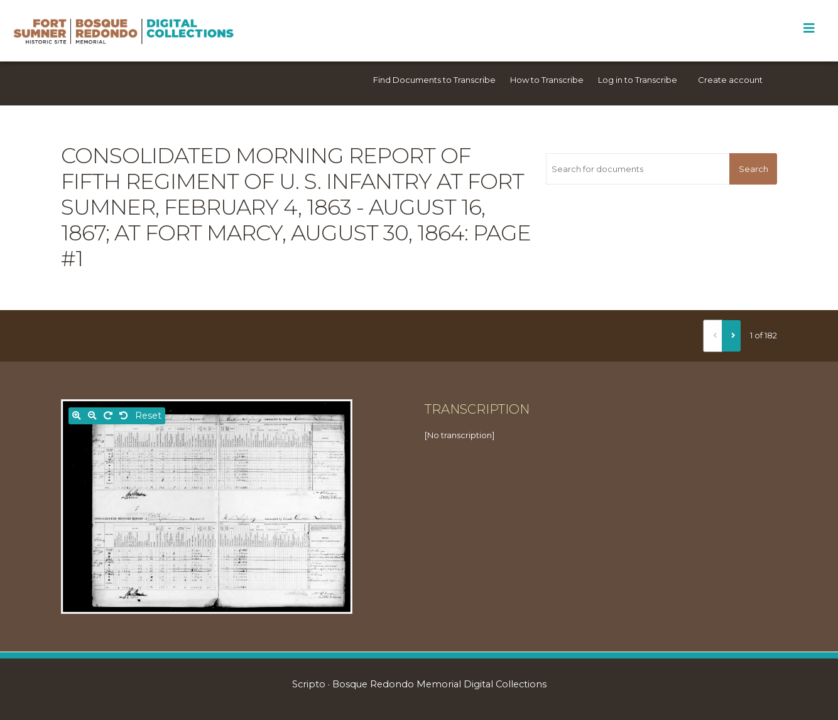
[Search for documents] (637, 169)
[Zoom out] (92, 415)
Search (753, 169)
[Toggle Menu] (808, 28)
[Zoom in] (76, 415)
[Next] (731, 336)
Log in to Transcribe (637, 80)
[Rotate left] (124, 415)
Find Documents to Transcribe (434, 80)
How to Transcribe (547, 80)
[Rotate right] (108, 415)
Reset (148, 415)
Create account (730, 80)
